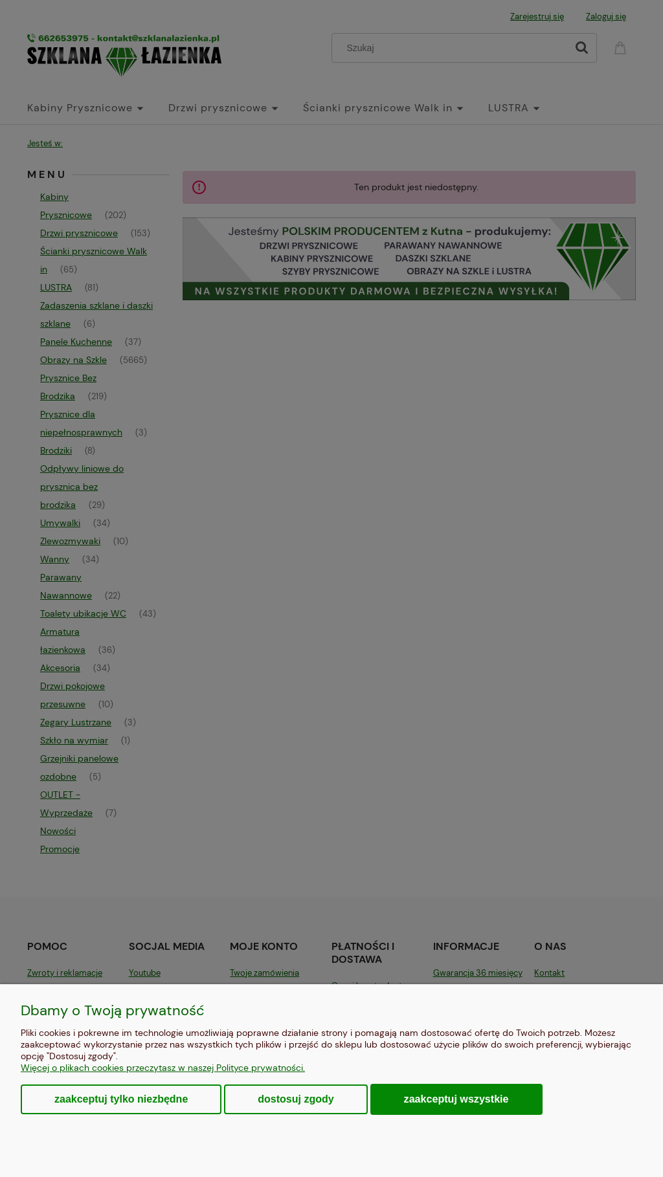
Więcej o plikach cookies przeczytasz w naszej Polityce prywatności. (163, 1067)
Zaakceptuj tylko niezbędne (121, 1099)
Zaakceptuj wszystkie (456, 1099)
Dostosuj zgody (295, 1099)
